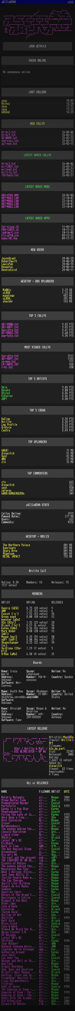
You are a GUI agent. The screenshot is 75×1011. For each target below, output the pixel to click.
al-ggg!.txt (47, 969)
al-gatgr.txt (47, 952)
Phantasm (8, 553)
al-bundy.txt (47, 920)
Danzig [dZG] (10, 608)
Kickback (7, 843)
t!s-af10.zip (10, 235)
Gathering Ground (12, 952)
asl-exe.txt (9, 143)
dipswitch (7, 453)
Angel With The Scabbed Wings (21, 998)
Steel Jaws (8, 903)
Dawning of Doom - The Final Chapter (26, 995)
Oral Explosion (11, 820)
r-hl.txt (7, 367)
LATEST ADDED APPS (37, 218)
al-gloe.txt (47, 966)
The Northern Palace (16, 545)
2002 (67, 932)
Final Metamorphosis (15, 980)
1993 (67, 800)
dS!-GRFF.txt (10, 327)
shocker (8, 301)
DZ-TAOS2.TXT (10, 333)
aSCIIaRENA (8, 2)
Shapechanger (60, 851)
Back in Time (10, 846)
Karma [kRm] (9, 628)
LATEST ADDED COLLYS (37, 155)
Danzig (55, 806)
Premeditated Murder (15, 803)
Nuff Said (7, 920)
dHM (3, 611)
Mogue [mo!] (9, 636)
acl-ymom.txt (47, 943)
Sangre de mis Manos (15, 886)
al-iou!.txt (47, 958)
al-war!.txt (47, 849)
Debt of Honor (10, 986)
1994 (67, 840)
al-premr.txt (47, 803)
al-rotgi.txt (47, 894)
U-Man (55, 966)
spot (4, 487)
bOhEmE (5, 112)
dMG (3, 459)
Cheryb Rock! (10, 912)
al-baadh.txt (47, 929)
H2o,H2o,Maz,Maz (62, 1001)
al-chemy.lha (47, 915)
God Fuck (7, 963)
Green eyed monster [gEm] (10, 618)
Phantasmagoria (11, 811)
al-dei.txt (46, 975)
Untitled (7, 917)
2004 (67, 797)
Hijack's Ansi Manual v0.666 (20, 972)
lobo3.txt (45, 860)
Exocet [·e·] (10, 613)
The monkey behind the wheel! (21, 829)
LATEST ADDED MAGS (37, 186)
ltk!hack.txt (10, 175)
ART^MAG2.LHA (10, 206)
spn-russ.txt (10, 140)
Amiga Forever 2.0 (13, 932)
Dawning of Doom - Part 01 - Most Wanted (29, 992)
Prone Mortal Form (13, 800)
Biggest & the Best (14, 900)
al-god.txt (46, 963)
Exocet (55, 803)
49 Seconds (8, 935)
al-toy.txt (46, 877)
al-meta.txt (47, 826)
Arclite (6, 421)
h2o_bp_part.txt (49, 1001)
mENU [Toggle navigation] (71, 2)
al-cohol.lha (47, 909)
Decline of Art (11, 915)
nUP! (4, 398)
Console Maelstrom (13, 831)
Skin (4, 387)
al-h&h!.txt (47, 960)
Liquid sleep (10, 834)
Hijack (55, 837)
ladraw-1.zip (10, 232)
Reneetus (7, 267)
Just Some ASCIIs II (15, 874)
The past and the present (18, 857)
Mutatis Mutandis (12, 797)
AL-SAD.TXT (46, 889)
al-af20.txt (47, 932)
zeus (4, 100)
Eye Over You (10, 958)
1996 (67, 820)
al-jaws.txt (47, 903)
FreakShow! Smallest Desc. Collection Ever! (31, 978)
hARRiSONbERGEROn (12, 493)
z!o (3, 462)
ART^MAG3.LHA (10, 198)
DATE (67, 791)
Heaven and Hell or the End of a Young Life (31, 960)
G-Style (6, 427)
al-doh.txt (46, 986)
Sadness (6, 889)
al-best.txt (47, 900)
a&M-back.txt (47, 846)
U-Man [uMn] (9, 654)
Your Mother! (10, 943)
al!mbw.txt (46, 866)
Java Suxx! (8, 955)
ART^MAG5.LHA (10, 203)
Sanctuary (9, 548)
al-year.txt (47, 869)
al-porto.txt (47, 806)
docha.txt (45, 863)
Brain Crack (9, 923)
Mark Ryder (58, 892)
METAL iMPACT (11, 556)
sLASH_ (7, 298)
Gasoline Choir (11, 892)
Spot (4, 456)
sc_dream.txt (47, 851)
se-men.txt (8, 361)
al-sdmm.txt (47, 886)
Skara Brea (10, 550)
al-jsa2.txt (47, 874)
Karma (55, 808)
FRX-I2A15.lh (10, 229)
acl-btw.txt (47, 946)
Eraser (5, 823)
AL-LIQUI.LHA (47, 834)
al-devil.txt (47, 998)
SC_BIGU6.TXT (47, 854)
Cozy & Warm (9, 906)
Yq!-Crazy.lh (10, 226)
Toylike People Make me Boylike (22, 877)
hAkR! (5, 450)
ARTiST (55, 791)
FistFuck (7, 983)
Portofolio (8, 806)
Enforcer (7, 396)
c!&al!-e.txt (47, 1003)
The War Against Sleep (16, 849)
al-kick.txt (47, 843)
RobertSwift (9, 261)
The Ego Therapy (12, 880)
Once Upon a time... (15, 817)
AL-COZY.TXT (47, 926)
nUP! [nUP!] (9, 639)
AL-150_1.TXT (47, 937)
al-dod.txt (46, 992)
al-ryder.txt (47, 892)
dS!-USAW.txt (10, 324)
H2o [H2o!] (8, 622)
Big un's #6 (9, 854)
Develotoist (9, 269)
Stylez (5, 393)
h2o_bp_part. (57, 748)
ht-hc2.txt (8, 132)
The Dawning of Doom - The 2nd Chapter (28, 989)
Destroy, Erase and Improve (20, 975)
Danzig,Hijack (60, 915)
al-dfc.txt (46, 995)
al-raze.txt (47, 823)
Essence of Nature (13, 863)
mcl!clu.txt (9, 172)
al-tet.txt (46, 880)
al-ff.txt (45, 983)
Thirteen (7, 940)
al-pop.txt (46, 808)
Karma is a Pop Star (15, 808)
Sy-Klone (57, 834)
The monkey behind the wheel (20, 866)
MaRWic (7, 289)
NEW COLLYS (37, 123)
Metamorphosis (10, 826)
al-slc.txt (46, 883)
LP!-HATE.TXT (10, 364)
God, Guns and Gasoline (17, 969)
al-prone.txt (47, 800)
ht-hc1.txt (8, 135)
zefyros (6, 490)
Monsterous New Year (15, 869)
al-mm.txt (45, 797)
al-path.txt (47, 814)
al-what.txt (47, 872)
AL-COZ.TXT (46, 906)
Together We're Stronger (17, 949)
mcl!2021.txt (10, 166)
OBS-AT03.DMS (10, 195)
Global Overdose (12, 966)
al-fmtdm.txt (47, 980)
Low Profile (9, 424)
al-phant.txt (47, 811)
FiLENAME (44, 791)
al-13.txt (45, 940)
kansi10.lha (9, 238)
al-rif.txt (46, 897)
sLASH (6, 292)
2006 (67, 1001)
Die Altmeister (11, 1001)
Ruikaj (5, 103)
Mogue (55, 797)
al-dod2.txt (47, 989)
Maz (66, 737)
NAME (4, 791)
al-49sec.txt (47, 935)
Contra (5, 430)
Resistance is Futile (15, 897)
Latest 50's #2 (11, 840)
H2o (71, 737)
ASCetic (6, 837)
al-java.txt (47, 955)
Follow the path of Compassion (22, 814)
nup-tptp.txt (10, 335)
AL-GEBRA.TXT (47, 972)
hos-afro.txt (10, 330)
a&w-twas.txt (47, 949)
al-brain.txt (47, 923)
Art (51, 742)
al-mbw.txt (46, 829)
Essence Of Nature (13, 1003)
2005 (67, 817)
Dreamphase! (9, 851)
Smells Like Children (15, 883)
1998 (67, 829)
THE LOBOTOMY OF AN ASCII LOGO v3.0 (25, 860)
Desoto (5, 390)
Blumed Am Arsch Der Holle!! (20, 929)
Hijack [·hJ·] (10, 625)
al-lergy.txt (47, 837)
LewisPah (7, 264)
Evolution (7, 909)
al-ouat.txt (47, 817)
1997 (67, 872)
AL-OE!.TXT (46, 820)
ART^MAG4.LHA (10, 201)
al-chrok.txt (47, 912)
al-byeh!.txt (47, 917)
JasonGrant (8, 258)
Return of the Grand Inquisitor (22, 894)
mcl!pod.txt (9, 169)
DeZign (5, 419)
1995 (67, 806)
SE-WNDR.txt (9, 138)
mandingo (8, 295)
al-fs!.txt (46, 978)
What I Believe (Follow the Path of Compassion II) (36, 872)
